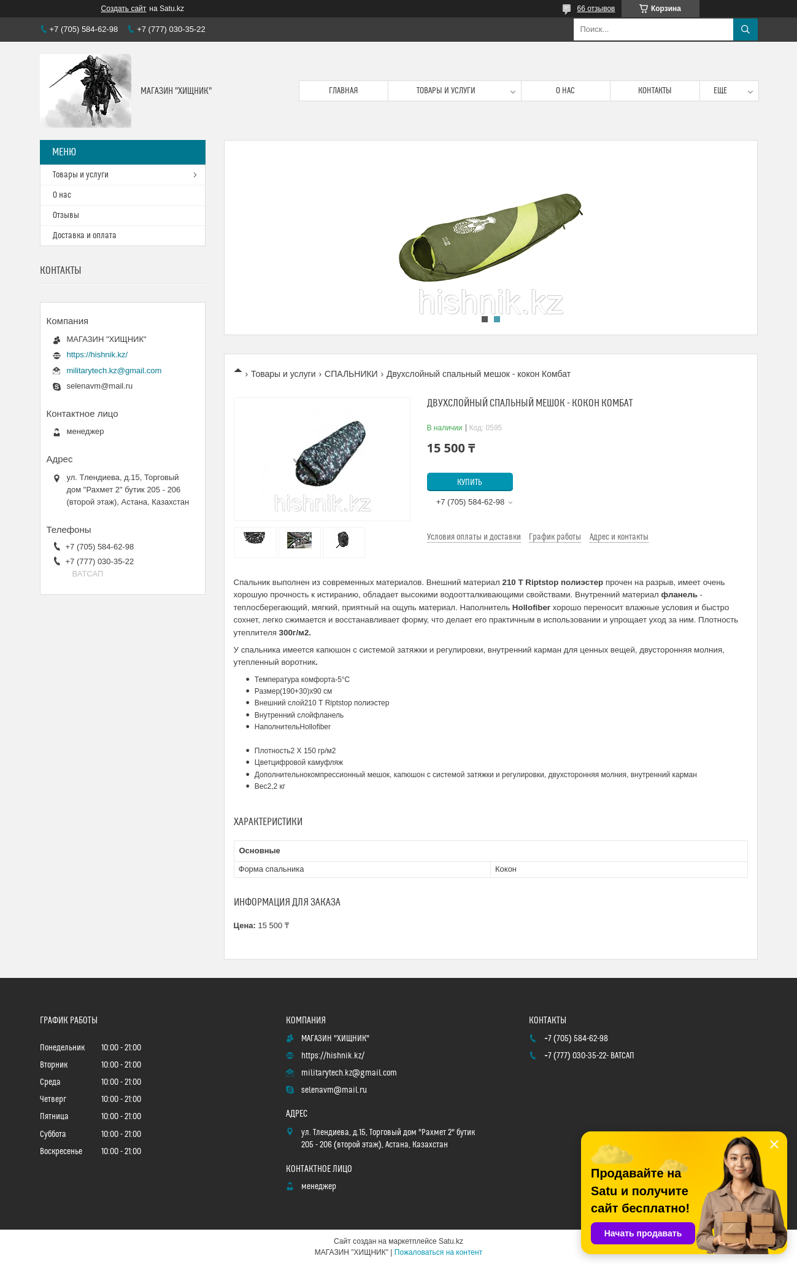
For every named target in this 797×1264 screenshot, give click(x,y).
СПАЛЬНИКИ (351, 374)
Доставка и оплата (85, 236)
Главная (343, 91)
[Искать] (745, 29)
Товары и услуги (446, 91)
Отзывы (66, 215)
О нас (565, 91)
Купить (469, 482)
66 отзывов (596, 8)
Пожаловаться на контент (438, 1252)
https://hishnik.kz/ (97, 354)
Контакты (655, 91)
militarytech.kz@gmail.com (114, 370)
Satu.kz (451, 1241)
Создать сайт (124, 8)
